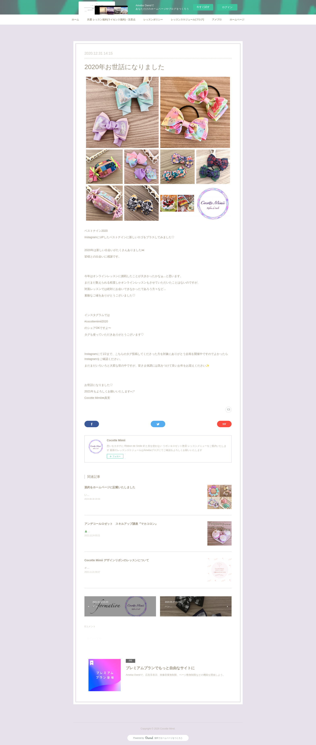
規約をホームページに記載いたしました (109, 487)
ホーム (75, 19)
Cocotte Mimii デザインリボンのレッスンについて (116, 560)
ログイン (227, 7)
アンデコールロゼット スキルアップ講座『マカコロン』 (121, 523)
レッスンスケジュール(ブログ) (187, 19)
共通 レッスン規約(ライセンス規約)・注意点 (111, 19)
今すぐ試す (203, 6)
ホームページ (237, 19)
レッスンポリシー (153, 19)
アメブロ (217, 19)
